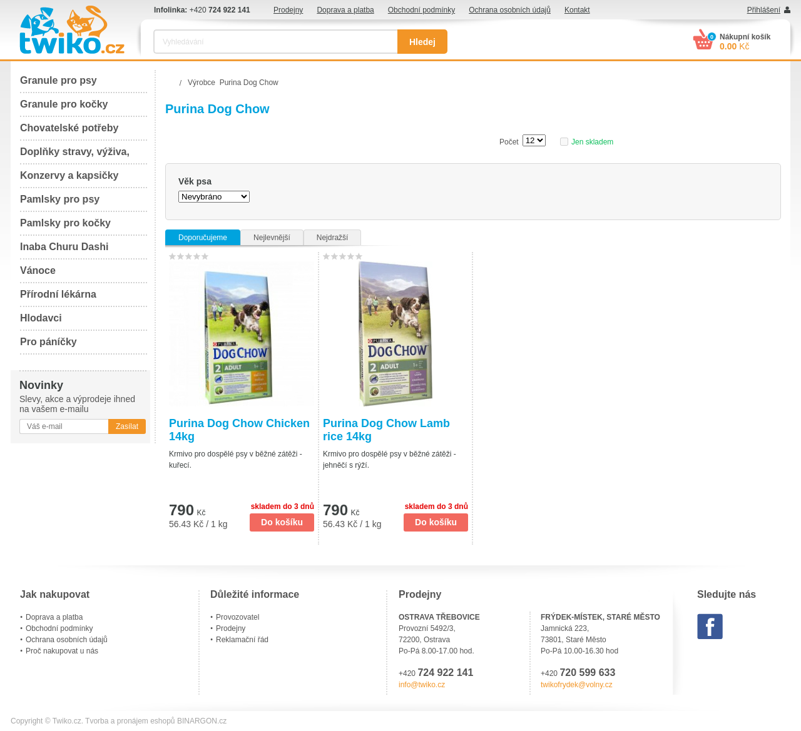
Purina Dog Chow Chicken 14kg (239, 430)
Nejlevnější (271, 237)
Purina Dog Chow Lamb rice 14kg (386, 430)
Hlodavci (41, 318)
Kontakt (577, 10)
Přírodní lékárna (58, 294)
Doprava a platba (345, 10)
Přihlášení (763, 10)
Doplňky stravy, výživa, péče (75, 155)
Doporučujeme (202, 237)
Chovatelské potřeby (69, 128)
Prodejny (288, 10)
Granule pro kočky (64, 104)
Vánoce (38, 270)
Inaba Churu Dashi (64, 246)
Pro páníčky (48, 341)
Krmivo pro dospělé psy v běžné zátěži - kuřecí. (235, 460)
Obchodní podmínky (421, 10)
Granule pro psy (58, 80)
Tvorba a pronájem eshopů (130, 721)
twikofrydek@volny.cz (577, 684)
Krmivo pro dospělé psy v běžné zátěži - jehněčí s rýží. (389, 460)
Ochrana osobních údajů (510, 10)
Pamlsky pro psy (59, 199)
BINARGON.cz (202, 721)
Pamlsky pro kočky (65, 223)
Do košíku (282, 522)
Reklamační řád (242, 639)
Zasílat (127, 426)
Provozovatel (237, 617)
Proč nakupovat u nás (62, 651)
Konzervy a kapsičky (69, 175)
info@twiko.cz (422, 684)
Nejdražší (333, 237)
